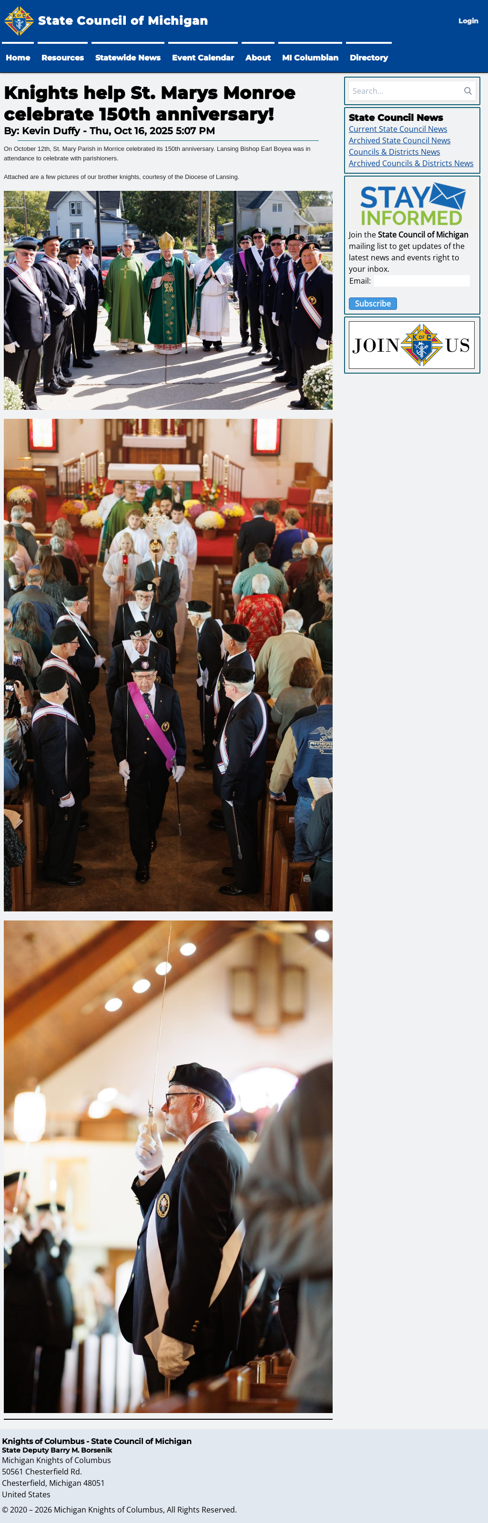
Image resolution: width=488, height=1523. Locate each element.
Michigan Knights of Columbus (108, 1509)
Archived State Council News (400, 140)
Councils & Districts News (394, 152)
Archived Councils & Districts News (411, 163)
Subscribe (373, 303)
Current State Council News (398, 129)
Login (468, 21)
